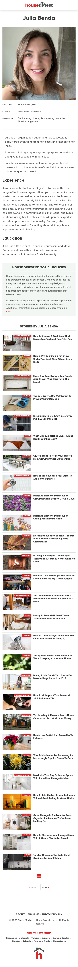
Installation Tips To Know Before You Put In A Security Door (52, 417)
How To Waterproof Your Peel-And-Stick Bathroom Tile (51, 697)
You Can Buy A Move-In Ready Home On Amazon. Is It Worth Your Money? (53, 717)
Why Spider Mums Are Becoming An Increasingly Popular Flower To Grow (53, 757)
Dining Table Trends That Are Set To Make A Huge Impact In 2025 (52, 677)
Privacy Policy (52, 914)
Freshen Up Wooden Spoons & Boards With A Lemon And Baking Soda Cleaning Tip (53, 539)
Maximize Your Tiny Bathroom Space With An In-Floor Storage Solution (53, 777)
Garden (27, 356)
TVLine (35, 938)
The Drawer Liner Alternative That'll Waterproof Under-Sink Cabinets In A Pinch (53, 599)
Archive (33, 914)
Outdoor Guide (42, 941)
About (20, 914)
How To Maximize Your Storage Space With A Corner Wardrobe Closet (53, 837)
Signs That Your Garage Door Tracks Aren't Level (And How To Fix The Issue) (52, 379)
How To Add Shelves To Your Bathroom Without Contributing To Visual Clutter (54, 797)
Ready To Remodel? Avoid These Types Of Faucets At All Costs (51, 617)
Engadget (11, 938)
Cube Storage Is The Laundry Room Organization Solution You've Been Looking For (52, 818)
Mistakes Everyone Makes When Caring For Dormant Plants (50, 517)
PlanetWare (59, 941)
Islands (27, 941)
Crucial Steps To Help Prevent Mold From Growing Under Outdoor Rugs (52, 457)
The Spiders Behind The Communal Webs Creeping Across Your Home (52, 657)
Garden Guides (61, 938)
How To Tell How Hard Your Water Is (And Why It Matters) (52, 477)
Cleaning (26, 396)
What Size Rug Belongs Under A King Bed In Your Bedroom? (53, 437)
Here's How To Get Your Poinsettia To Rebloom (53, 737)
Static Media (25, 920)
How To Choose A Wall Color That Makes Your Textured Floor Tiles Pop (52, 337)
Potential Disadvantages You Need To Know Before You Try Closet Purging (53, 577)
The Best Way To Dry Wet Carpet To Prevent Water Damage (52, 397)
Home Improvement (22, 336)
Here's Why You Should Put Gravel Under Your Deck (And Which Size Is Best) (52, 359)
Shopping (26, 555)
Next (44, 887)
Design (27, 436)
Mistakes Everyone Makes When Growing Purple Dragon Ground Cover (54, 497)
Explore (46, 938)
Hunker (16, 941)
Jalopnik (24, 938)
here (8, 311)
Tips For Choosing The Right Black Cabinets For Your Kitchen (51, 856)
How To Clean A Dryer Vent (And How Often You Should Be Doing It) (53, 637)
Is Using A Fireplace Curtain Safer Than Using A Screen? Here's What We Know (54, 559)
